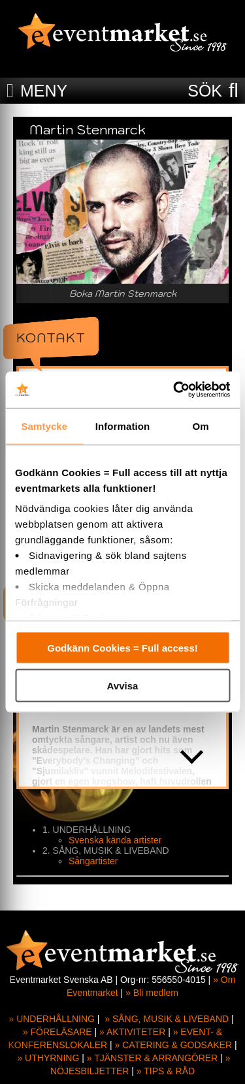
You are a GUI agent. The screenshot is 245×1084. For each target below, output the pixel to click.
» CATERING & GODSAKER (173, 1045)
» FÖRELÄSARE (57, 1032)
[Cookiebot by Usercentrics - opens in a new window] (174, 390)
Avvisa (123, 685)
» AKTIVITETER (132, 1032)
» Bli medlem (151, 992)
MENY (43, 91)
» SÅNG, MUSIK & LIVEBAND (167, 1019)
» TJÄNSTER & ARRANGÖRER (152, 1058)
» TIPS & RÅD (166, 1071)
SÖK (205, 91)
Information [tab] (122, 425)
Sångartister (93, 861)
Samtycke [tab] (44, 425)
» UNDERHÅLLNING (51, 1019)
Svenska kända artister (115, 840)
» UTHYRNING (48, 1058)
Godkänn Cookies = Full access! (122, 647)
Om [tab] (201, 425)
